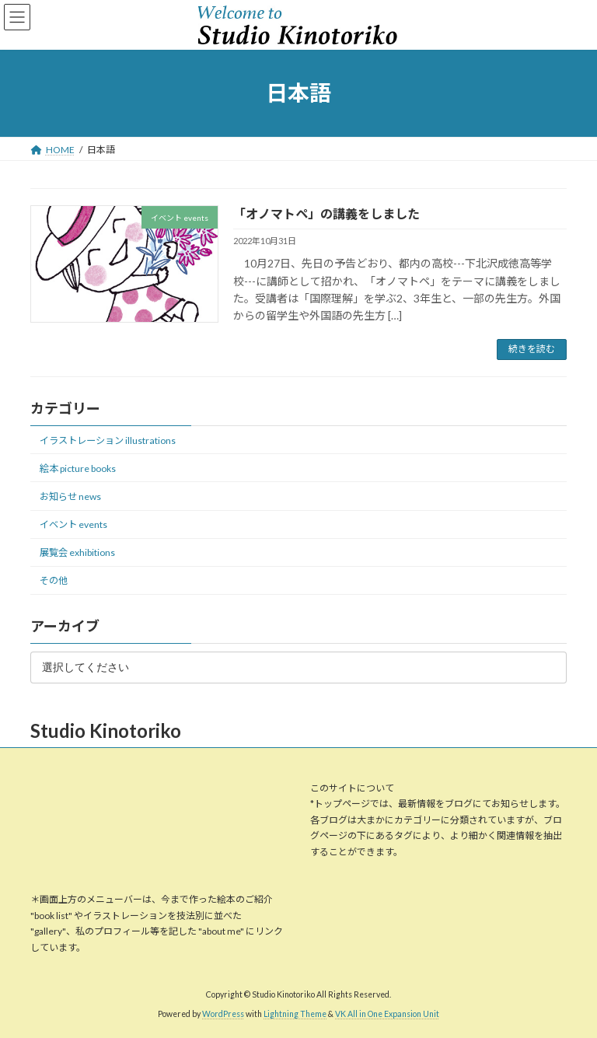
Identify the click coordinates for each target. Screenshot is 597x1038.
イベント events (73, 524)
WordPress (223, 1014)
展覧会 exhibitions (77, 552)
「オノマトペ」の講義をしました (326, 213)
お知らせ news (70, 496)
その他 (54, 580)
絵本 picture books (78, 468)
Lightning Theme (295, 1014)
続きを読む (531, 349)
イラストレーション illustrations (108, 440)
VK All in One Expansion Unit (387, 1014)
